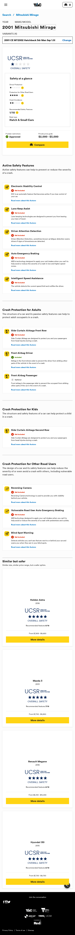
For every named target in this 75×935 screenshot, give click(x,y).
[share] (67, 885)
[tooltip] (22, 87)
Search (6, 15)
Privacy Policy (7, 930)
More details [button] (37, 639)
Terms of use (20, 930)
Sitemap (31, 930)
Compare (37, 145)
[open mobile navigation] (5, 4)
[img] (20, 62)
